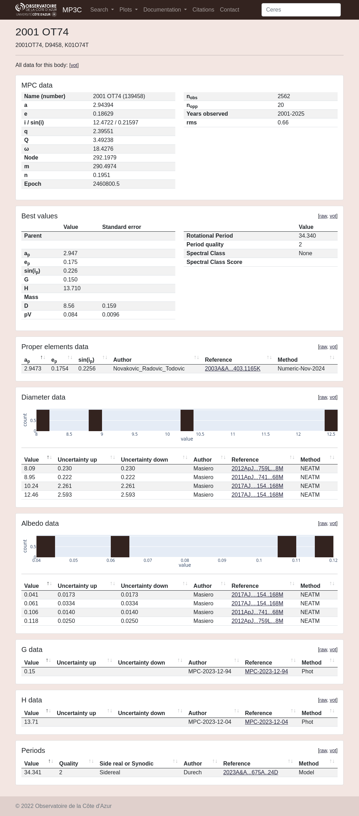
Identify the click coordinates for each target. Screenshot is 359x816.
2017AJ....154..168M (257, 486)
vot (74, 65)
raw (323, 216)
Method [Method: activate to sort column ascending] (288, 360)
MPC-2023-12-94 (266, 671)
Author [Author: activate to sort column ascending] (122, 360)
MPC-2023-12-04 (266, 722)
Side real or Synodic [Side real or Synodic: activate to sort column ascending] (127, 764)
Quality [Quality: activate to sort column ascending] (68, 764)
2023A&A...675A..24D (250, 772)
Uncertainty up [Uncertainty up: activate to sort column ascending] (77, 460)
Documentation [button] (163, 10)
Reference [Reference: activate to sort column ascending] (218, 360)
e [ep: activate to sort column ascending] (54, 360)
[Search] (301, 9)
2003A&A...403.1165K (232, 369)
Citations (203, 10)
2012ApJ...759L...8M (257, 468)
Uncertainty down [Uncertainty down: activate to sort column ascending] (144, 460)
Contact (229, 10)
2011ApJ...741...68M (257, 477)
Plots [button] (127, 10)
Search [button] (100, 10)
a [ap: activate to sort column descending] (27, 360)
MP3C (72, 10)
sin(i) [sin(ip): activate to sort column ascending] (87, 360)
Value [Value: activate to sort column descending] (31, 460)
